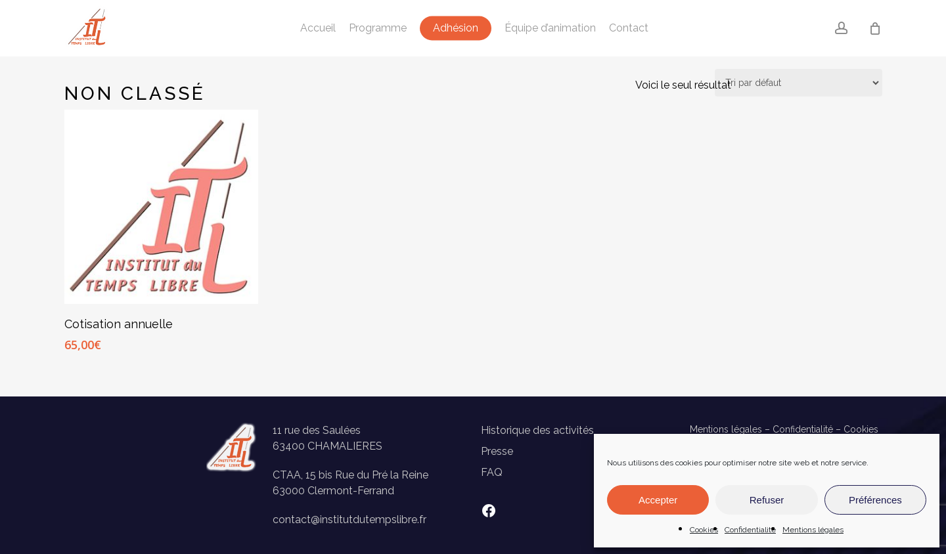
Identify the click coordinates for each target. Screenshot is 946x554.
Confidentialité (750, 529)
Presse (497, 451)
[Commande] (798, 82)
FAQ (492, 472)
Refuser (767, 499)
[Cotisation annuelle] (161, 207)
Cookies (704, 529)
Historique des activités (537, 430)
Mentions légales (813, 529)
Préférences (875, 499)
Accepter (658, 499)
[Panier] (875, 28)
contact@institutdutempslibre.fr (349, 519)
